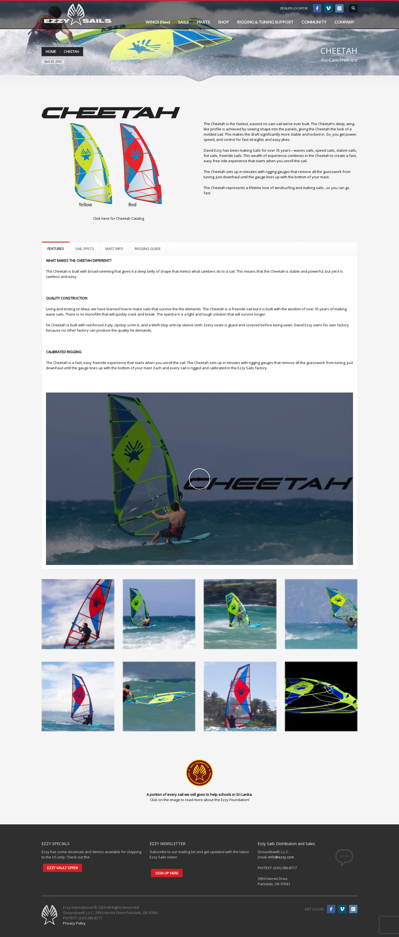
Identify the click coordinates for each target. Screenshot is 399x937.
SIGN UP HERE (166, 873)
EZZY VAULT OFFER (62, 867)
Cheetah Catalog (130, 218)
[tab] (56, 248)
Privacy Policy (74, 923)
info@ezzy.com (281, 857)
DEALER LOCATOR (294, 8)
